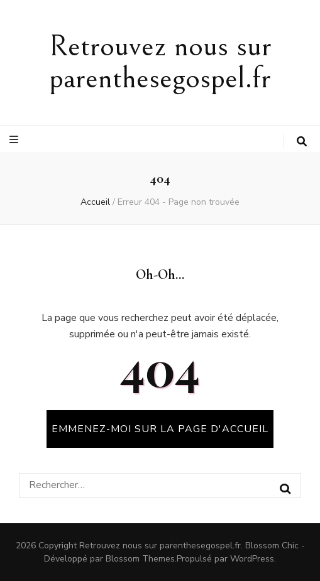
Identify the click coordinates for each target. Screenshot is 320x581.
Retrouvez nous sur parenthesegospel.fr (160, 62)
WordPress (252, 559)
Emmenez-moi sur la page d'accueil (160, 429)
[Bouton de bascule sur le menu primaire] (15, 139)
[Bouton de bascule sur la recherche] (302, 141)
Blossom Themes (140, 559)
